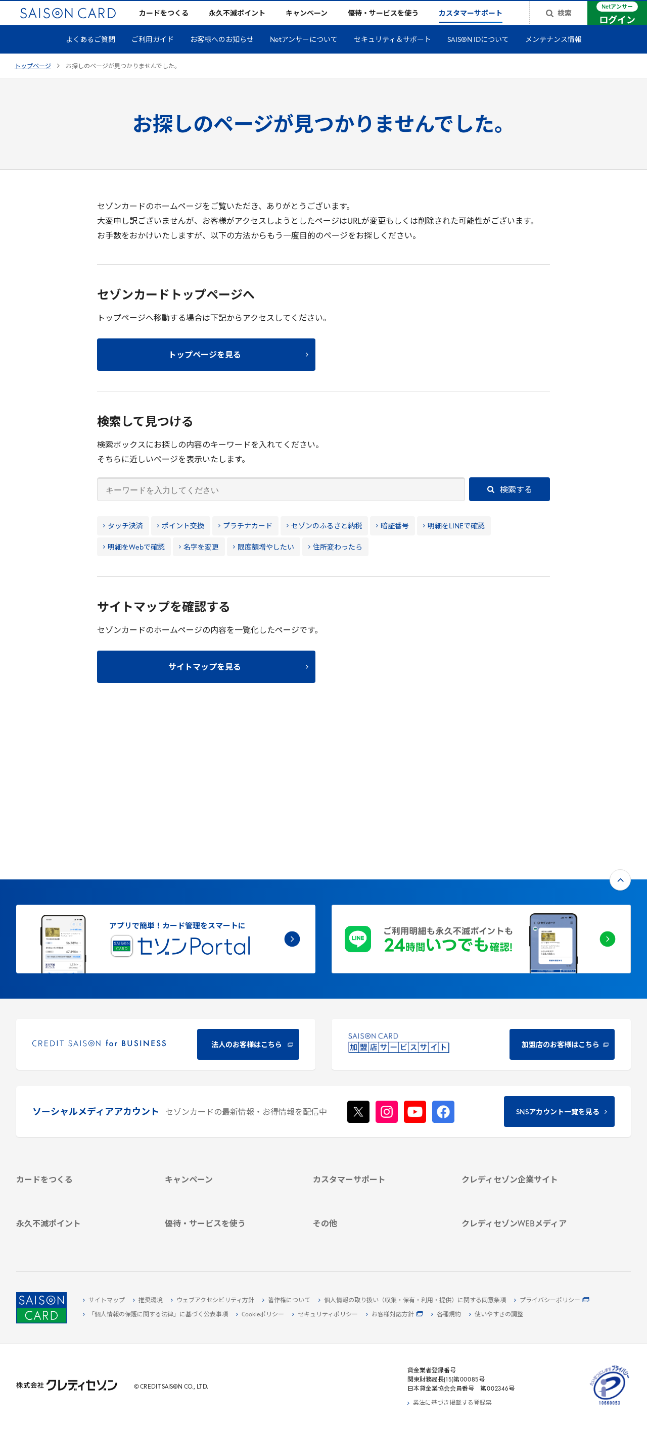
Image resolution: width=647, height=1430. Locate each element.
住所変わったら (335, 564)
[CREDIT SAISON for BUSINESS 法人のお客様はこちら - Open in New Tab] (165, 899)
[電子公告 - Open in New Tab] (525, 1109)
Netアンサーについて (304, 56)
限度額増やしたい (263, 564)
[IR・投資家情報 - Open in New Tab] (525, 1098)
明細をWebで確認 (134, 564)
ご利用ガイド (152, 56)
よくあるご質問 (90, 56)
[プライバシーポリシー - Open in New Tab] (551, 1300)
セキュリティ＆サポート (392, 56)
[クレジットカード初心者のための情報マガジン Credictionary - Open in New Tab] (525, 1162)
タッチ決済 (123, 542)
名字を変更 (199, 564)
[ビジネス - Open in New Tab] (525, 1074)
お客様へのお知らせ (222, 56)
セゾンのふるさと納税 (324, 542)
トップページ (33, 83)
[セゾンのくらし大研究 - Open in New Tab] (525, 1199)
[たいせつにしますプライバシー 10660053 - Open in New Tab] (609, 1405)
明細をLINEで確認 (454, 542)
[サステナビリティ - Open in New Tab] (525, 1086)
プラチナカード (245, 542)
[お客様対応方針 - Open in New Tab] (394, 1314)
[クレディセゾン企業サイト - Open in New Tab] (525, 1051)
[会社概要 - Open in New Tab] (525, 1063)
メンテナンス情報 (553, 56)
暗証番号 (392, 542)
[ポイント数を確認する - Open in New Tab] (80, 1236)
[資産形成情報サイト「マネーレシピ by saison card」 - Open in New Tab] (525, 1183)
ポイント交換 (180, 542)
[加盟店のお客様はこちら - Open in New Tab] (481, 899)
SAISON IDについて (478, 56)
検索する (509, 506)
